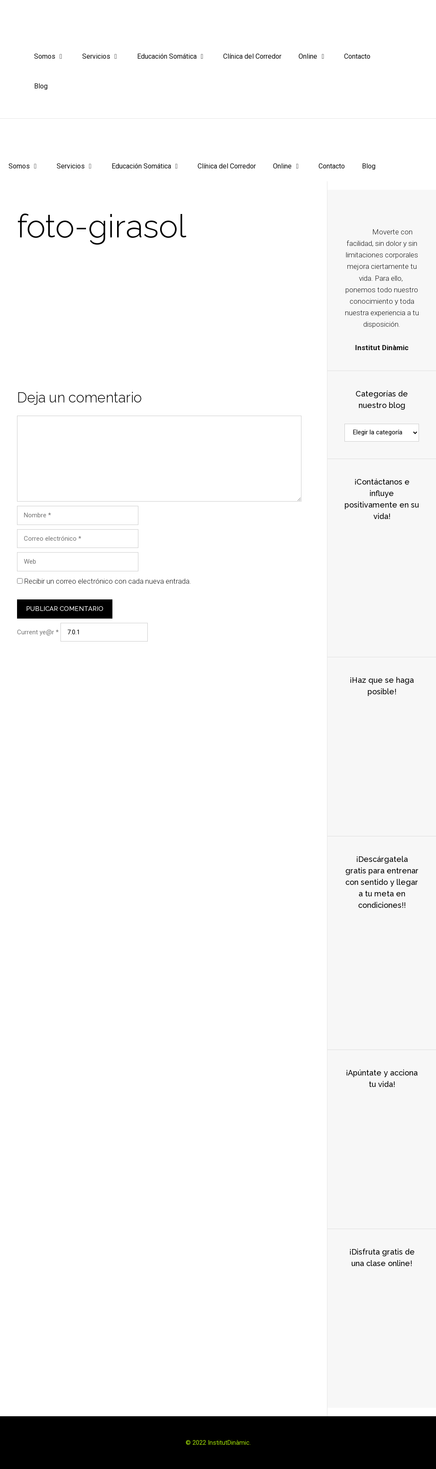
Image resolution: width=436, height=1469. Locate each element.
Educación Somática (176, 56)
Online (317, 56)
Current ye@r (38, 632)
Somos (54, 56)
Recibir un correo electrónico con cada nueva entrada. (107, 581)
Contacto (357, 56)
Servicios (105, 56)
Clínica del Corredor (252, 56)
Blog (41, 86)
